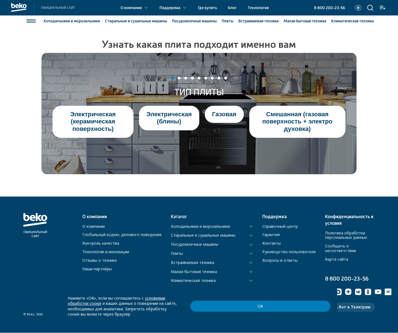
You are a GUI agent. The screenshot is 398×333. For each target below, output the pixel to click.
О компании (131, 8)
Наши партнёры (97, 268)
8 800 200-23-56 (329, 8)
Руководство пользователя (289, 251)
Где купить (207, 8)
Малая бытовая (304, 21)
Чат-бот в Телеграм (349, 307)
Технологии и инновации (105, 251)
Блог (232, 8)
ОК (303, 311)
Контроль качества (100, 243)
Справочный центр (280, 226)
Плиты (227, 21)
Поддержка (169, 8)
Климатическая (352, 21)
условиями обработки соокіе (172, 308)
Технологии (258, 8)
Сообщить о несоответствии (340, 248)
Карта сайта (336, 259)
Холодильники (71, 21)
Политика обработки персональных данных (346, 235)
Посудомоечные (194, 21)
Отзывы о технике (99, 260)
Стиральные (136, 21)
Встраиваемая (258, 21)
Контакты (271, 243)
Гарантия (271, 234)
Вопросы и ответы (280, 260)
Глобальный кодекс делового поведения (121, 234)
